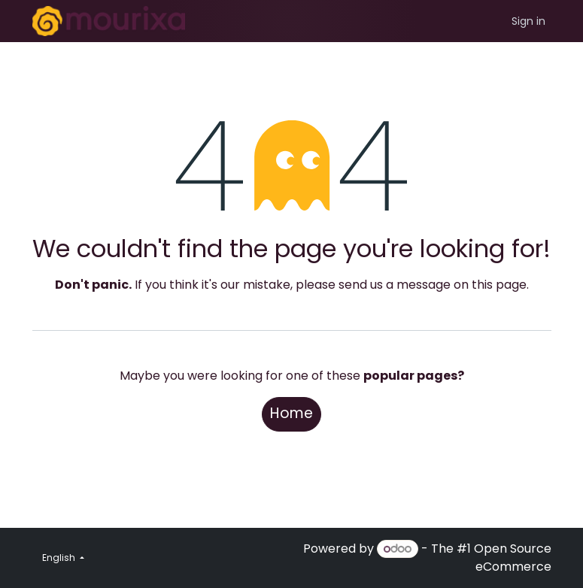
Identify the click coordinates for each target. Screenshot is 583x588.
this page (499, 284)
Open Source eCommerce (512, 557)
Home (291, 413)
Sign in (528, 21)
